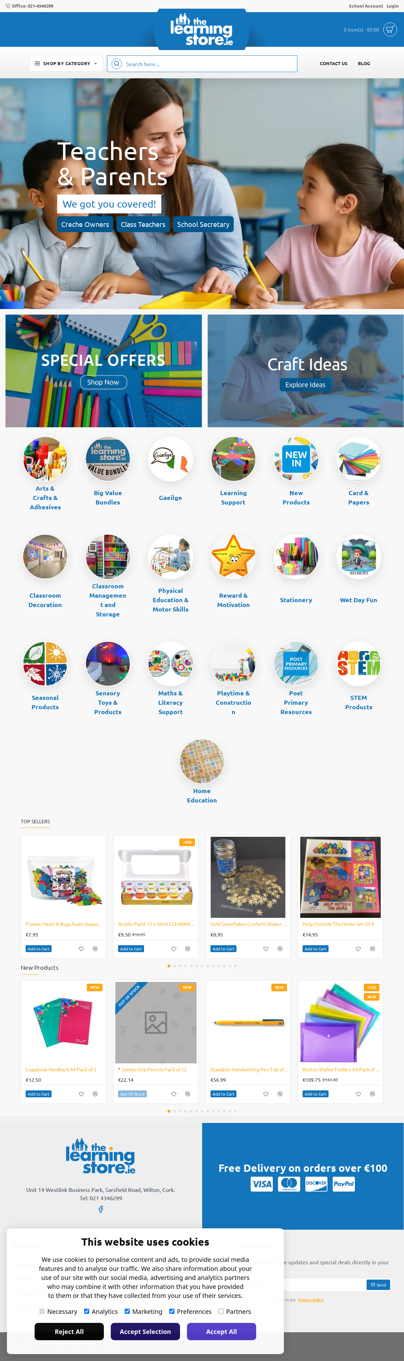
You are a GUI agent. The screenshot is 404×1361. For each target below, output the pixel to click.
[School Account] (366, 6)
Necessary (58, 1311)
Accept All (221, 1331)
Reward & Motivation (233, 599)
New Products (296, 497)
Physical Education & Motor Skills (171, 599)
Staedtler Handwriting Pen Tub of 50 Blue (249, 1069)
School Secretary (203, 224)
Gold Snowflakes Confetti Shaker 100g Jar (249, 924)
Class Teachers (143, 224)
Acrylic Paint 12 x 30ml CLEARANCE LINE (157, 924)
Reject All (69, 1331)
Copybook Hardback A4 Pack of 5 (61, 1069)
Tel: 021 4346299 (101, 1197)
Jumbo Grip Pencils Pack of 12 (152, 1069)
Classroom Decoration (45, 599)
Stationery (296, 600)
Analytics (101, 1311)
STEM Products (358, 702)
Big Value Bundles (108, 497)
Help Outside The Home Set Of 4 (338, 924)
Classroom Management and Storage (107, 600)
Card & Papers (358, 497)
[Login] (393, 6)
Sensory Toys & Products (108, 702)
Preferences (190, 1311)
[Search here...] (116, 64)
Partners (234, 1311)
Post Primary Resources (296, 702)
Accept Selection (145, 1331)
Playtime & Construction (233, 702)
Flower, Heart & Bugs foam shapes (62, 924)
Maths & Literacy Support (170, 702)
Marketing (143, 1311)
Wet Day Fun (358, 600)
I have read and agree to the (282, 1300)
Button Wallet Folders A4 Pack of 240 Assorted (342, 1069)
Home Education (202, 795)
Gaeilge (170, 497)
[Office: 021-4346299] (29, 6)
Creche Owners (85, 224)
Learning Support (233, 497)
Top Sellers (35, 821)
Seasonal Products (45, 702)
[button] (39, 948)
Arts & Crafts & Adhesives (45, 497)
